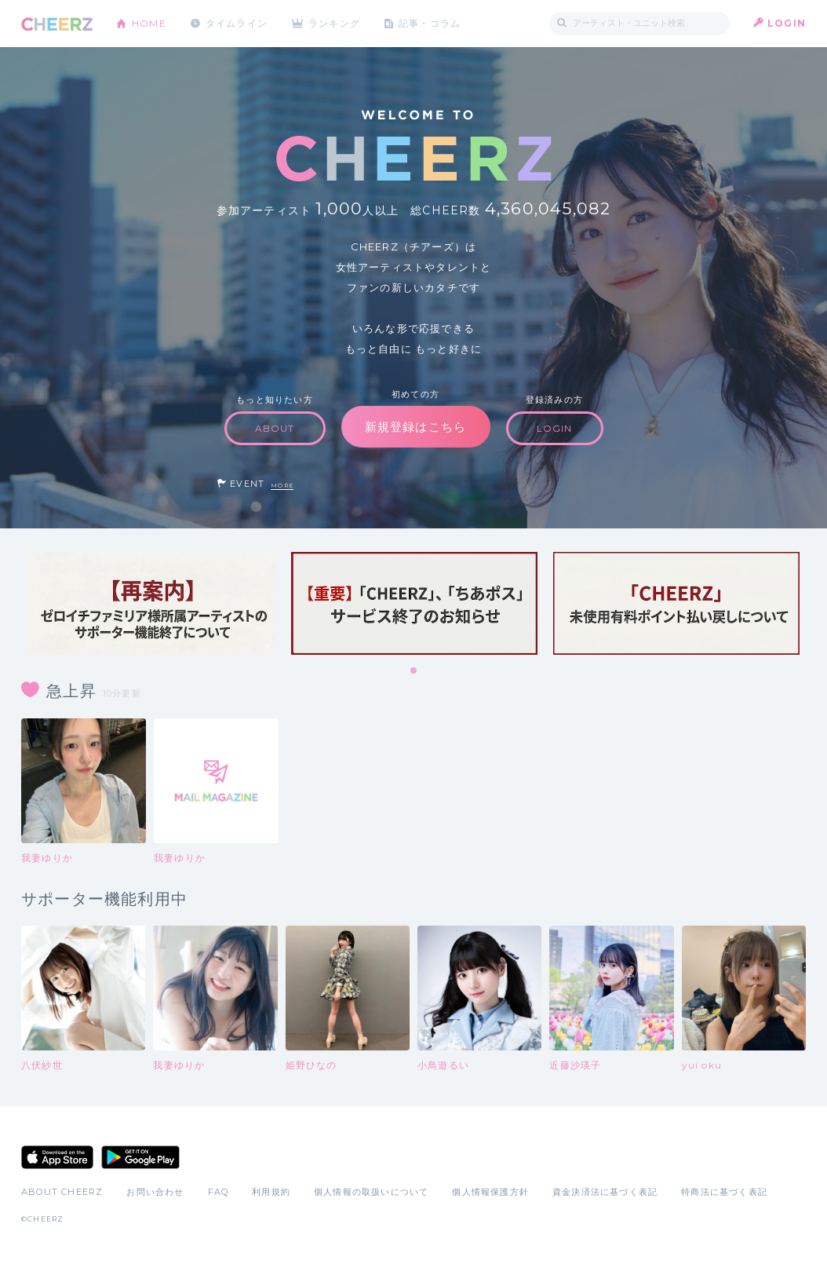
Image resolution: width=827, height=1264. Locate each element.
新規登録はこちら (416, 426)
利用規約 (271, 1191)
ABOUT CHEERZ (62, 1191)
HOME (149, 23)
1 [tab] (414, 671)
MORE (282, 485)
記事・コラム (431, 23)
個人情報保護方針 (490, 1191)
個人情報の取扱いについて (371, 1191)
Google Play (140, 1157)
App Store (57, 1157)
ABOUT (275, 428)
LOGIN (786, 23)
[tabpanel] (152, 603)
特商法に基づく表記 (724, 1191)
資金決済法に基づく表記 (605, 1191)
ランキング (336, 23)
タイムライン (237, 23)
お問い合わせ (155, 1191)
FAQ (218, 1191)
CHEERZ (57, 24)
